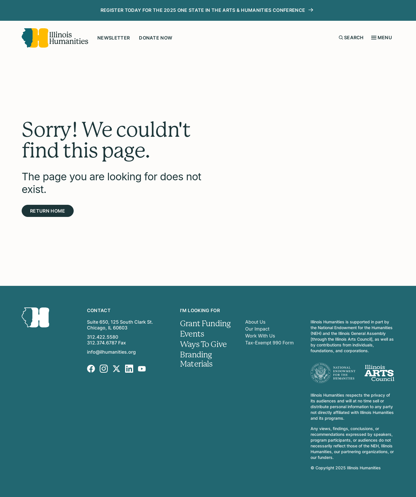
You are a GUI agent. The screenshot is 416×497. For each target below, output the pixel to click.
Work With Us (260, 336)
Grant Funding (205, 323)
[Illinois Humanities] (55, 38)
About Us (255, 322)
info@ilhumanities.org (111, 352)
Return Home (47, 211)
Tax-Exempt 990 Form (269, 343)
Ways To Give (203, 344)
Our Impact (257, 329)
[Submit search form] (341, 37)
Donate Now (155, 38)
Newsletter (113, 38)
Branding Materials (196, 359)
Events (192, 334)
